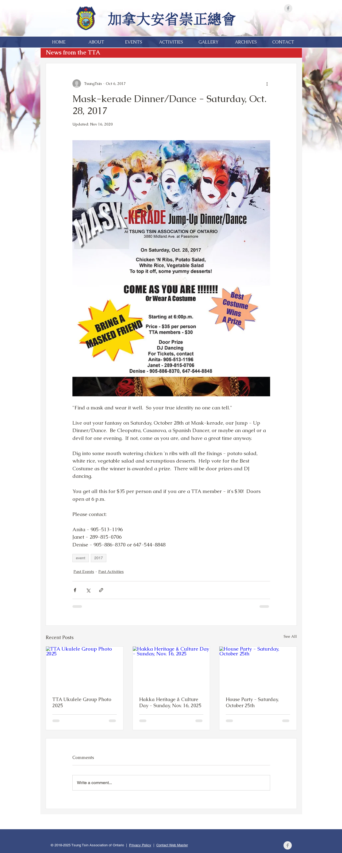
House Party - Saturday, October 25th (252, 702)
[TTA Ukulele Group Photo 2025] (84, 668)
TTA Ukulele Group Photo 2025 (81, 702)
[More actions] (267, 83)
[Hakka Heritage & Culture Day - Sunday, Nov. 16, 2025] (171, 668)
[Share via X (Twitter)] (88, 590)
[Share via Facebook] (74, 590)
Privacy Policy (140, 845)
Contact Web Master (172, 845)
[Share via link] (101, 590)
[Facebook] (288, 8)
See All (290, 636)
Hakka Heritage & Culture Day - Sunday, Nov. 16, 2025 (170, 702)
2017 (98, 558)
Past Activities (111, 571)
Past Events (83, 571)
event (80, 558)
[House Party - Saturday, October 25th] (258, 668)
